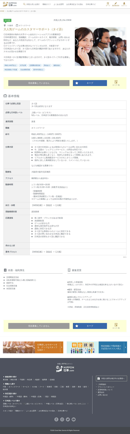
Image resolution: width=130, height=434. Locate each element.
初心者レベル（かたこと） (77, 404)
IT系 (4, 387)
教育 (67, 387)
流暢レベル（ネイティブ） (13, 404)
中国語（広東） (37, 397)
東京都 (5, 380)
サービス (26, 387)
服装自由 (57, 65)
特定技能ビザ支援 (11, 69)
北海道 (52, 380)
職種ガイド (46, 4)
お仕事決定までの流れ (74, 4)
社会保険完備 (25, 69)
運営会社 (101, 392)
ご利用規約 (102, 384)
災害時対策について (105, 390)
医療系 (49, 387)
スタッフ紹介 (8, 411)
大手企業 (23, 65)
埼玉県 (29, 380)
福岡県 (44, 380)
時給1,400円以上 (10, 65)
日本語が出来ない (9, 406)
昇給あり (47, 65)
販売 (85, 387)
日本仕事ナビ (91, 4)
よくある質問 (58, 4)
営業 (56, 387)
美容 (79, 387)
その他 (34, 387)
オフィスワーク (14, 387)
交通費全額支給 (35, 65)
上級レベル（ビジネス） (34, 404)
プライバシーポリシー (106, 387)
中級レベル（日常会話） (55, 404)
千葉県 (22, 380)
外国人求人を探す (31, 4)
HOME (2, 11)
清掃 (73, 387)
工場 (62, 387)
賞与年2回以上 (38, 69)
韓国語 (53, 397)
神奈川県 (13, 380)
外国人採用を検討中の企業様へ (111, 378)
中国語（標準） (9, 397)
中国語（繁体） (23, 397)
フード (41, 387)
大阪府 (37, 380)
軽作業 (5, 389)
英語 (47, 397)
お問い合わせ (103, 395)
